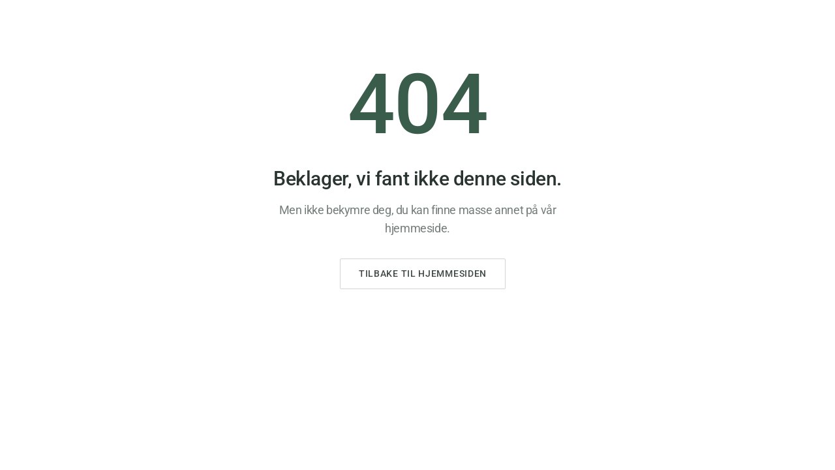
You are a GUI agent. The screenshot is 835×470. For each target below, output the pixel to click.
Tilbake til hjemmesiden (423, 273)
